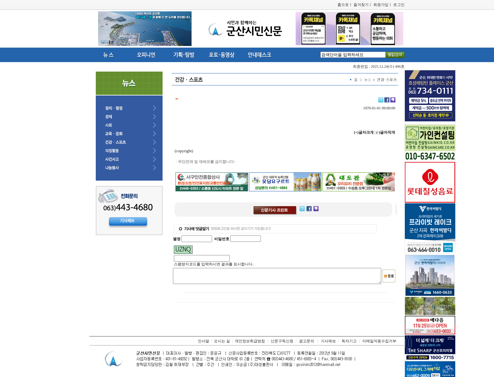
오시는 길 (222, 344)
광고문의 (306, 344)
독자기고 (349, 344)
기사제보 (328, 344)
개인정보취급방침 (250, 344)
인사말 (203, 344)
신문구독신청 (282, 344)
